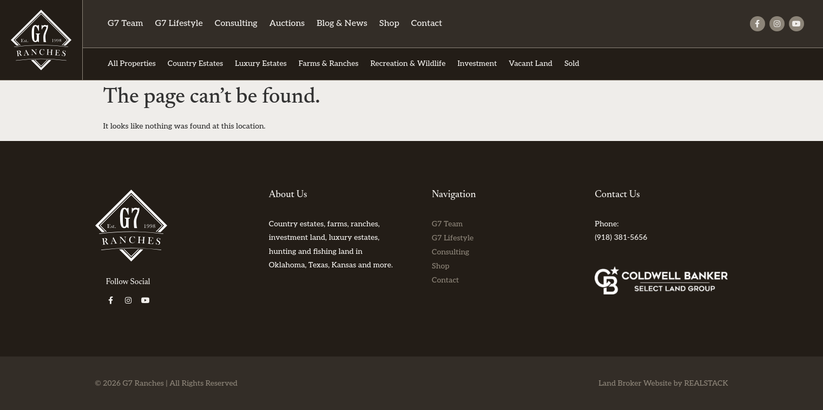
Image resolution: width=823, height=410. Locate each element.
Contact (426, 23)
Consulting (236, 23)
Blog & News (342, 23)
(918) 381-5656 (621, 237)
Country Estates (195, 63)
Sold (572, 63)
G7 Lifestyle (178, 23)
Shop (389, 23)
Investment (477, 63)
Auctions (287, 23)
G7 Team (125, 23)
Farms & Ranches (329, 63)
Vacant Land (530, 63)
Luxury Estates (260, 63)
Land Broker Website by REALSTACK (663, 383)
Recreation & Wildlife (407, 63)
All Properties (132, 63)
